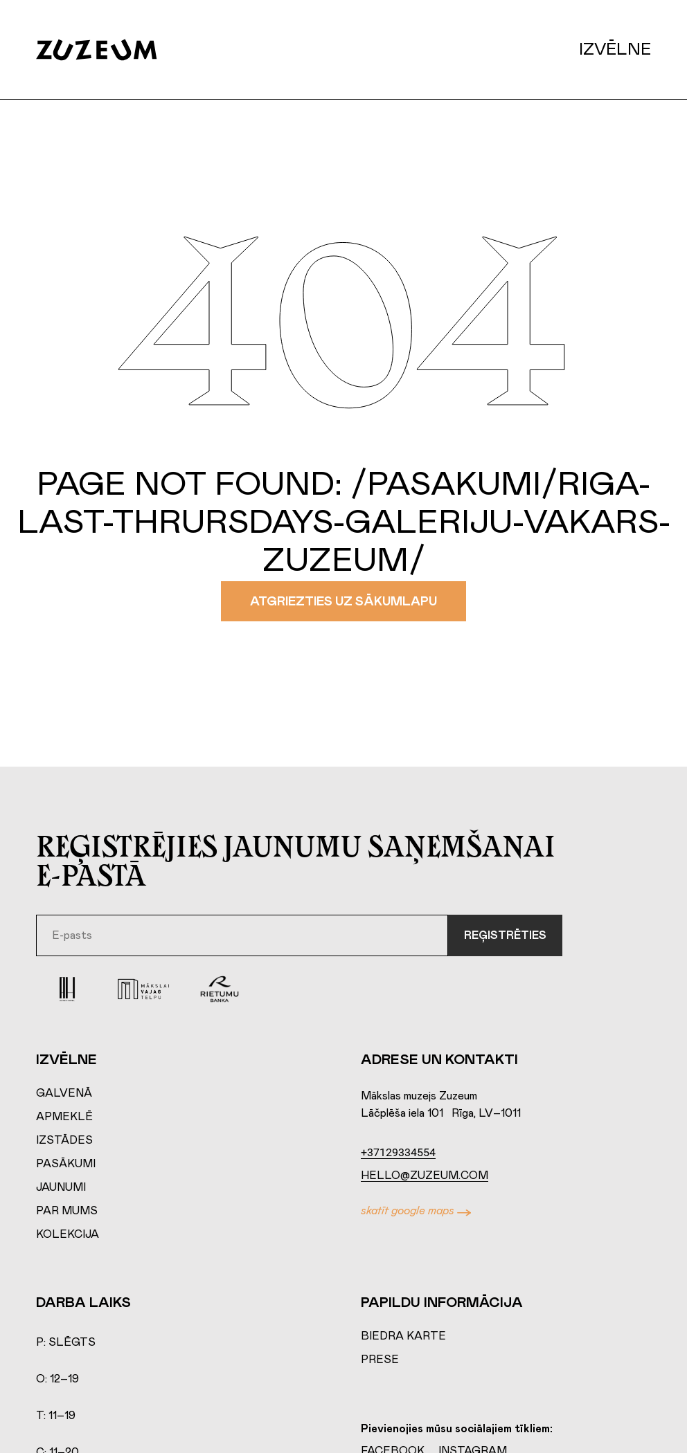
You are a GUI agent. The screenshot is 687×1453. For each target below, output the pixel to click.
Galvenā (64, 1093)
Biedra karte (403, 1336)
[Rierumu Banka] (219, 989)
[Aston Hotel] (67, 989)
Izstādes (64, 1140)
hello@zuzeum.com (424, 1175)
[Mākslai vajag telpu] (143, 989)
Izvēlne (615, 50)
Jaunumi (61, 1187)
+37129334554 (398, 1152)
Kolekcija (67, 1234)
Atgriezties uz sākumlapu (343, 602)
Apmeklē (64, 1116)
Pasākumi (66, 1163)
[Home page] (110, 50)
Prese (380, 1359)
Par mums (67, 1210)
